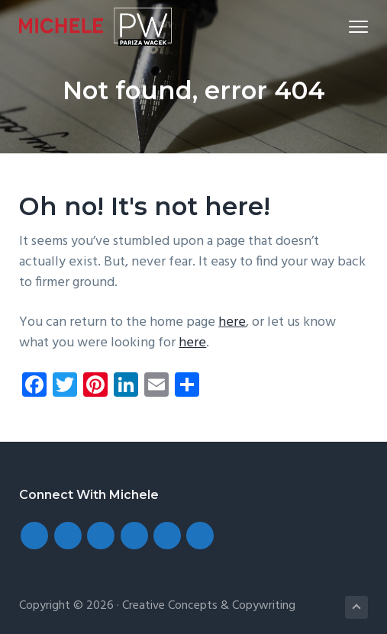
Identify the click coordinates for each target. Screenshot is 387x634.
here (232, 322)
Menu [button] (351, 26)
